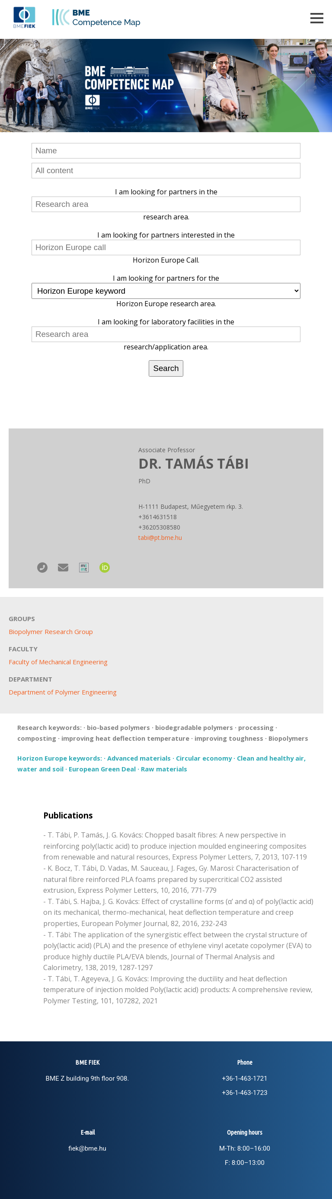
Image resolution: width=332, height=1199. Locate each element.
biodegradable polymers (194, 727)
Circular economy (204, 758)
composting (36, 738)
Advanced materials (139, 758)
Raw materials (164, 768)
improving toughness (229, 738)
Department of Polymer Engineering (63, 692)
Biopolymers (288, 738)
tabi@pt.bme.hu (160, 537)
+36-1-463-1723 (244, 1093)
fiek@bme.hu (87, 1148)
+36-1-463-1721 (244, 1078)
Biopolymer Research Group (51, 631)
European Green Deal (102, 768)
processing (256, 727)
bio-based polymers (118, 727)
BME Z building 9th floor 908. (87, 1078)
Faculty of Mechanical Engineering (58, 661)
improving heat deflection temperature (125, 738)
